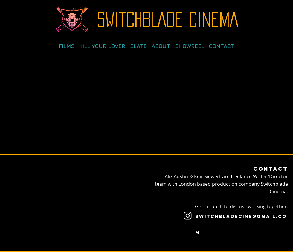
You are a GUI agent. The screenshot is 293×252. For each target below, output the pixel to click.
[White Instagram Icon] (187, 215)
